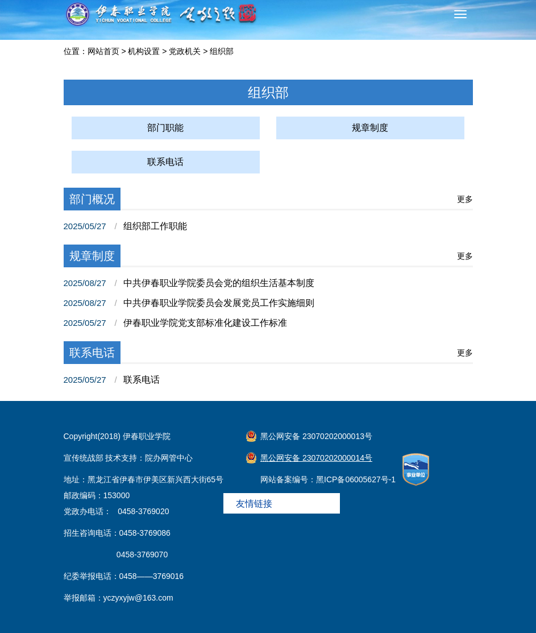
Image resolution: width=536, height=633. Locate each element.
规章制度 (370, 128)
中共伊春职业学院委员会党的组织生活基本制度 (218, 283)
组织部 (222, 51)
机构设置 (144, 51)
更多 (465, 199)
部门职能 (165, 128)
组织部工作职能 (155, 226)
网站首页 (103, 51)
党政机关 (185, 51)
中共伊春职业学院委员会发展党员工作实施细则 (218, 303)
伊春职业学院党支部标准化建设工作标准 (205, 323)
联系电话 (165, 162)
